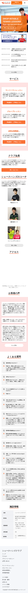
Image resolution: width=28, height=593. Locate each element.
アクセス (4, 556)
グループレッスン (7, 568)
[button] (25, 3)
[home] (5, 3)
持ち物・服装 (5, 579)
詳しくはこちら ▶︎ (9, 28)
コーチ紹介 (5, 577)
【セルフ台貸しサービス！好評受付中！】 (18, 66)
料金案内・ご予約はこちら (14, 102)
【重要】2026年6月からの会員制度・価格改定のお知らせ (18, 49)
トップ (4, 554)
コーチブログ (5, 586)
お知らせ (4, 582)
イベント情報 (5, 584)
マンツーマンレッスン (8, 565)
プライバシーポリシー (8, 558)
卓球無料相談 (5, 572)
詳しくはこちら (14, 170)
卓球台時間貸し (6, 570)
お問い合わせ (5, 561)
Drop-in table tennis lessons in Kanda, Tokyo (19, 60)
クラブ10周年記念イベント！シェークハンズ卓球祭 (18, 55)
